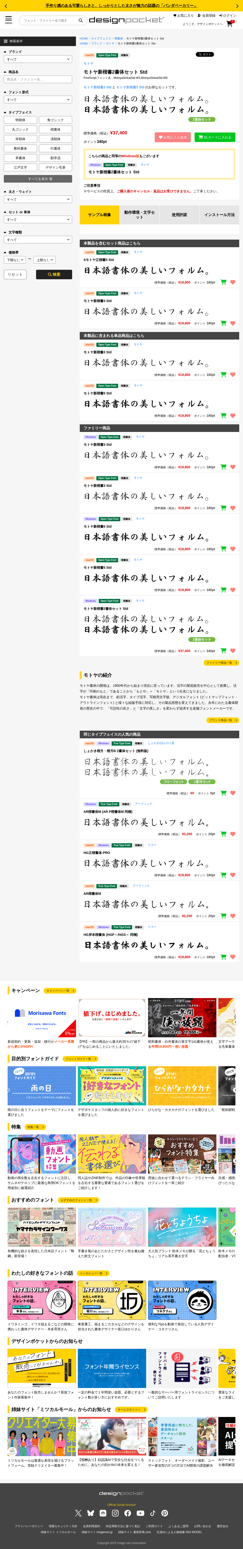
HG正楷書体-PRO (97, 853)
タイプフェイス (101, 38)
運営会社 (222, 1526)
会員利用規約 (91, 1526)
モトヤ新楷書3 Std (97, 87)
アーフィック (143, 803)
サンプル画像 (99, 215)
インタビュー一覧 (91, 1273)
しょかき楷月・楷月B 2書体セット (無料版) (116, 751)
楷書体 (118, 38)
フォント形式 (16, 92)
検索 (54, 274)
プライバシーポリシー (29, 1526)
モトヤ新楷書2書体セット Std (113, 172)
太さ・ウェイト (18, 192)
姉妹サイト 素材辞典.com (134, 1532)
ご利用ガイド (154, 1526)
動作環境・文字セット (139, 214)
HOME (84, 38)
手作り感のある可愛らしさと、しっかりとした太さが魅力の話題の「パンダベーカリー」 (121, 6)
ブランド (13, 52)
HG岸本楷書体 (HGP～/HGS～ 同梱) (111, 935)
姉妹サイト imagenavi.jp (97, 1532)
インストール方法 (219, 215)
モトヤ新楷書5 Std (130, 87)
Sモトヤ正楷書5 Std (99, 260)
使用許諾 (179, 215)
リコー (152, 845)
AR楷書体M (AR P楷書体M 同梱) (108, 812)
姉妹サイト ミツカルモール (58, 1532)
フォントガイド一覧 (78, 1059)
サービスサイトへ (129, 1409)
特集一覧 (33, 1127)
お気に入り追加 (173, 137)
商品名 (11, 72)
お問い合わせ (202, 1526)
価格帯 (11, 252)
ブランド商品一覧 (220, 720)
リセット (15, 274)
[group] (42, 1023)
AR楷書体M (92, 893)
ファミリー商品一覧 (219, 662)
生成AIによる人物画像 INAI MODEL (179, 1532)
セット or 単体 (17, 212)
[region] (159, 270)
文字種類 (13, 232)
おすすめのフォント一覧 (76, 1200)
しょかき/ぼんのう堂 (161, 743)
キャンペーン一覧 (58, 990)
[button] (5, 6)
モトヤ (110, 43)
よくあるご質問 (178, 1526)
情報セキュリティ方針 (63, 1526)
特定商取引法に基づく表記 (123, 1526)
